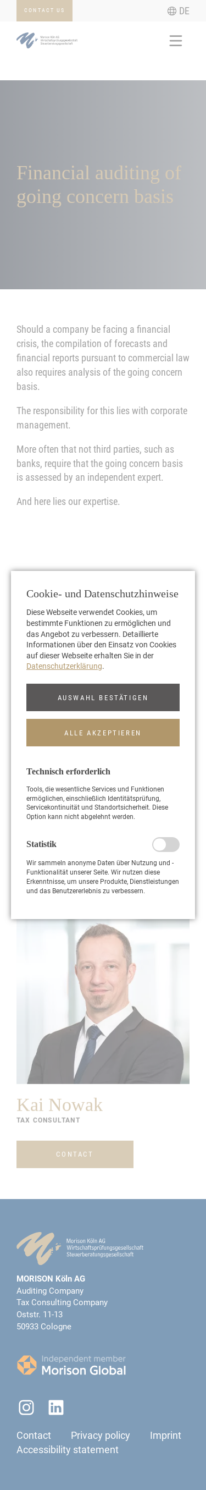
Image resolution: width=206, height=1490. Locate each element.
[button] (103, 697)
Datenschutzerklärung (64, 666)
